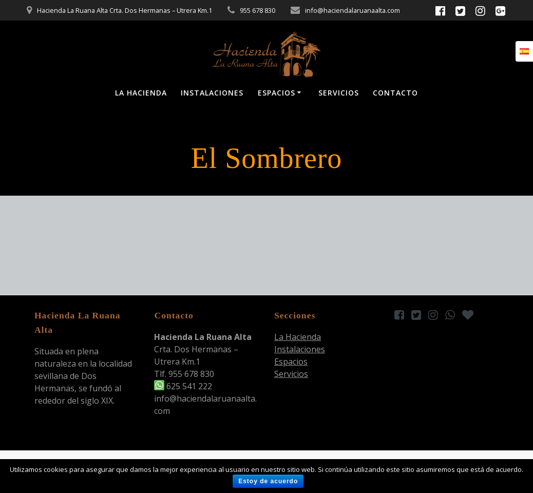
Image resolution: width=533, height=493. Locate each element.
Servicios (338, 93)
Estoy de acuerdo (268, 481)
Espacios (276, 93)
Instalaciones (212, 93)
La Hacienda (141, 93)
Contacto (395, 93)
